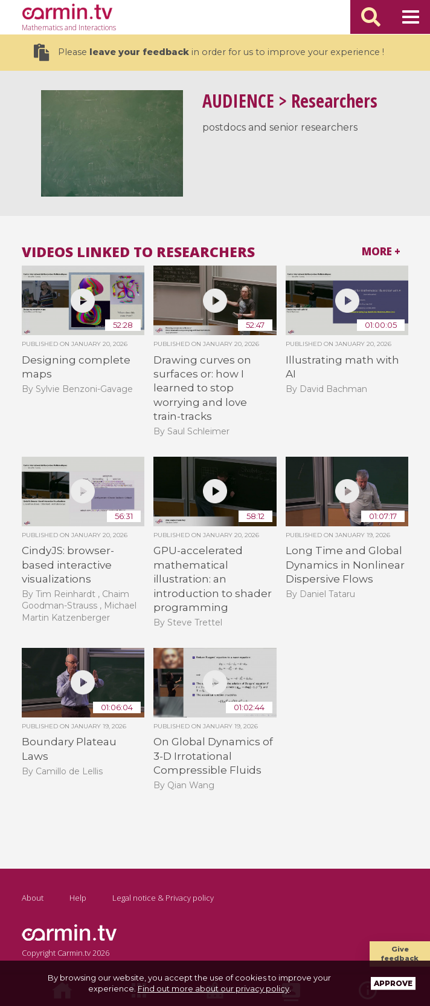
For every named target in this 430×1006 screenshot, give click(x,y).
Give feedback (400, 953)
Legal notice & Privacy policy (163, 897)
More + (381, 251)
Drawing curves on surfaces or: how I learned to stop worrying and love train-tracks (202, 388)
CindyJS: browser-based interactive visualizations (68, 564)
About (32, 897)
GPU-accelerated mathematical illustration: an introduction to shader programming (212, 578)
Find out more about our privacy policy (213, 988)
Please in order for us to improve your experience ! (209, 52)
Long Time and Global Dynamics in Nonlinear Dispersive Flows (345, 564)
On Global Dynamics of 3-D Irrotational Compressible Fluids (213, 756)
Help (77, 897)
